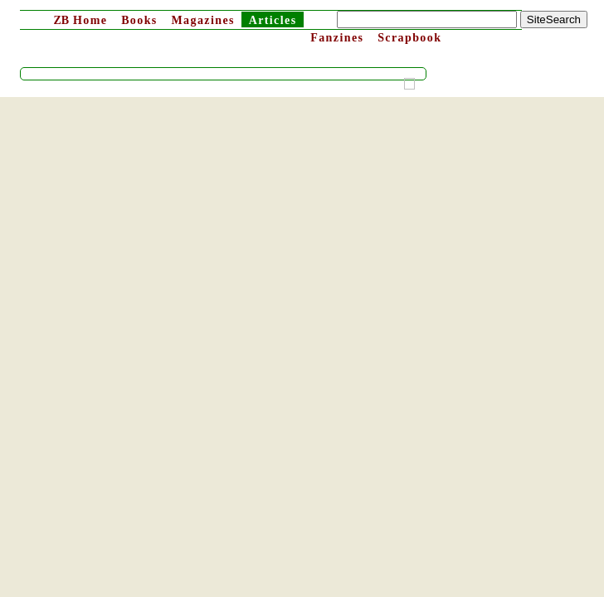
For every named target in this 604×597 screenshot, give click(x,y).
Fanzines (336, 38)
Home (80, 20)
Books (139, 20)
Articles (273, 20)
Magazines (202, 20)
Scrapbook (409, 38)
